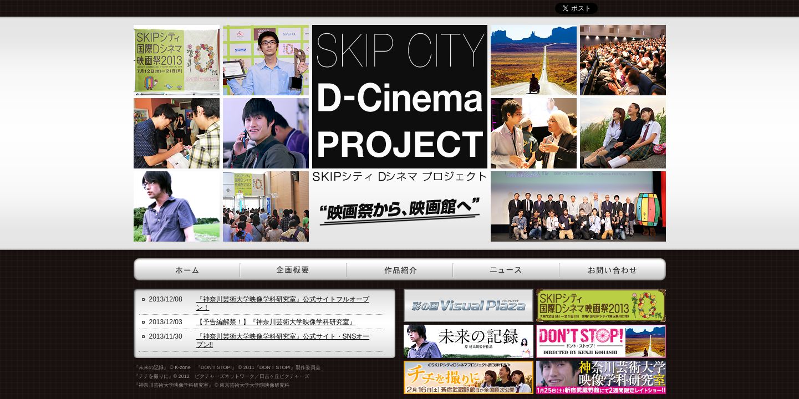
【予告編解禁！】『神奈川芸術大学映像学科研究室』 (276, 322)
